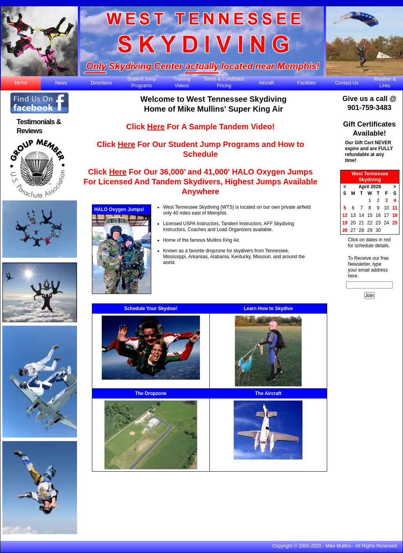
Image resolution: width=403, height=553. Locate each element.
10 (386, 208)
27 (352, 230)
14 (361, 215)
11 (394, 208)
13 (352, 215)
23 (378, 223)
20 (352, 223)
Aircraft (266, 83)
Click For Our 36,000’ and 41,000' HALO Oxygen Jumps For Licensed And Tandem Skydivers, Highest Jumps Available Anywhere (200, 181)
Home (21, 83)
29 (369, 230)
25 (394, 223)
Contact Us (346, 83)
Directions (101, 83)
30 (378, 230)
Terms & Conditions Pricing (223, 82)
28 (361, 230)
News (61, 83)
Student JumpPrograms (141, 82)
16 (378, 215)
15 (369, 215)
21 (361, 223)
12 (344, 215)
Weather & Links (385, 82)
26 (344, 230)
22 (369, 223)
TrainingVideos (181, 82)
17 (386, 215)
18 (394, 215)
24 (386, 223)
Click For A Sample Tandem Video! (200, 126)
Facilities (306, 83)
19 (344, 223)
